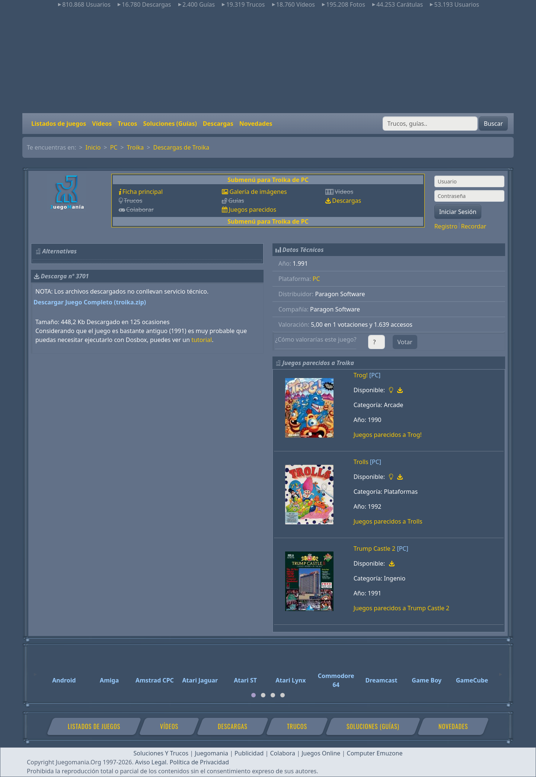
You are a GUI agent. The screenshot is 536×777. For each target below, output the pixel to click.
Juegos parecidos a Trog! (388, 435)
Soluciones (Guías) (170, 123)
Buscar (493, 123)
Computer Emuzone (375, 753)
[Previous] (35, 671)
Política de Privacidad (199, 762)
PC (114, 147)
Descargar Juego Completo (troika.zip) (90, 302)
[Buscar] (430, 123)
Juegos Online (321, 753)
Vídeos (102, 123)
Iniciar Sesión (457, 212)
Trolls (361, 462)
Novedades (255, 123)
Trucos (127, 123)
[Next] (500, 671)
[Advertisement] (268, 61)
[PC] (374, 375)
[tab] (253, 695)
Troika (135, 147)
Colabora (282, 753)
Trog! (361, 375)
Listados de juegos (58, 123)
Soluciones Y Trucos (161, 753)
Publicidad (249, 753)
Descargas (218, 123)
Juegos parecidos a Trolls (388, 521)
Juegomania (211, 753)
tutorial (201, 340)
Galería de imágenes (258, 192)
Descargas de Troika (181, 147)
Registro (445, 226)
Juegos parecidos (252, 209)
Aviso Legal (150, 762)
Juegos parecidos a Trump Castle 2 (402, 608)
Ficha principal (142, 192)
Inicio (93, 147)
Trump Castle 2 (375, 548)
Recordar (473, 226)
